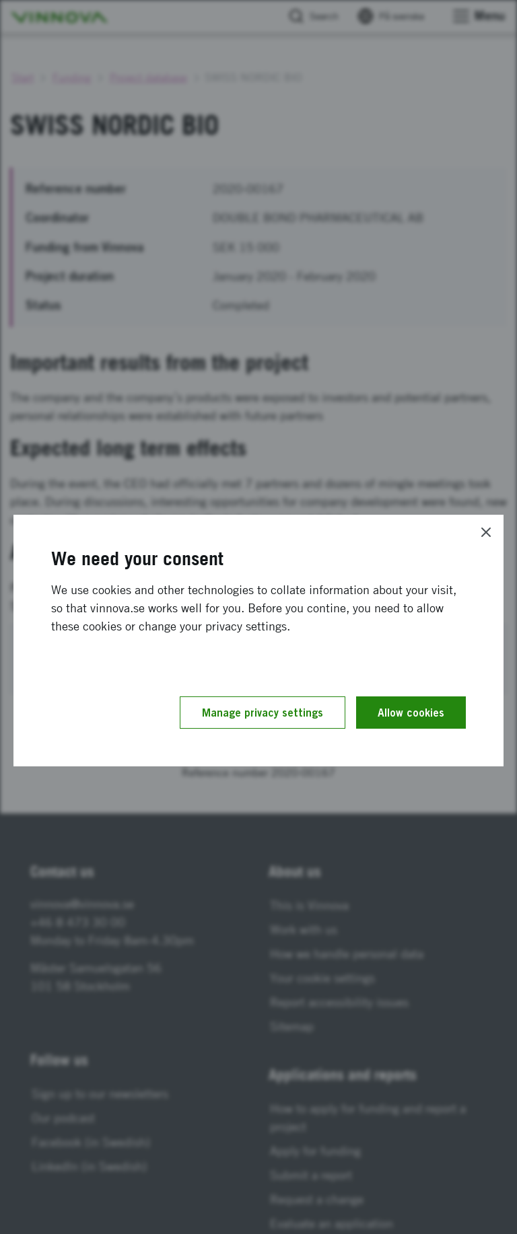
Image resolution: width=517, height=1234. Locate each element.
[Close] (486, 532)
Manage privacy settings (262, 712)
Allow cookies (411, 712)
